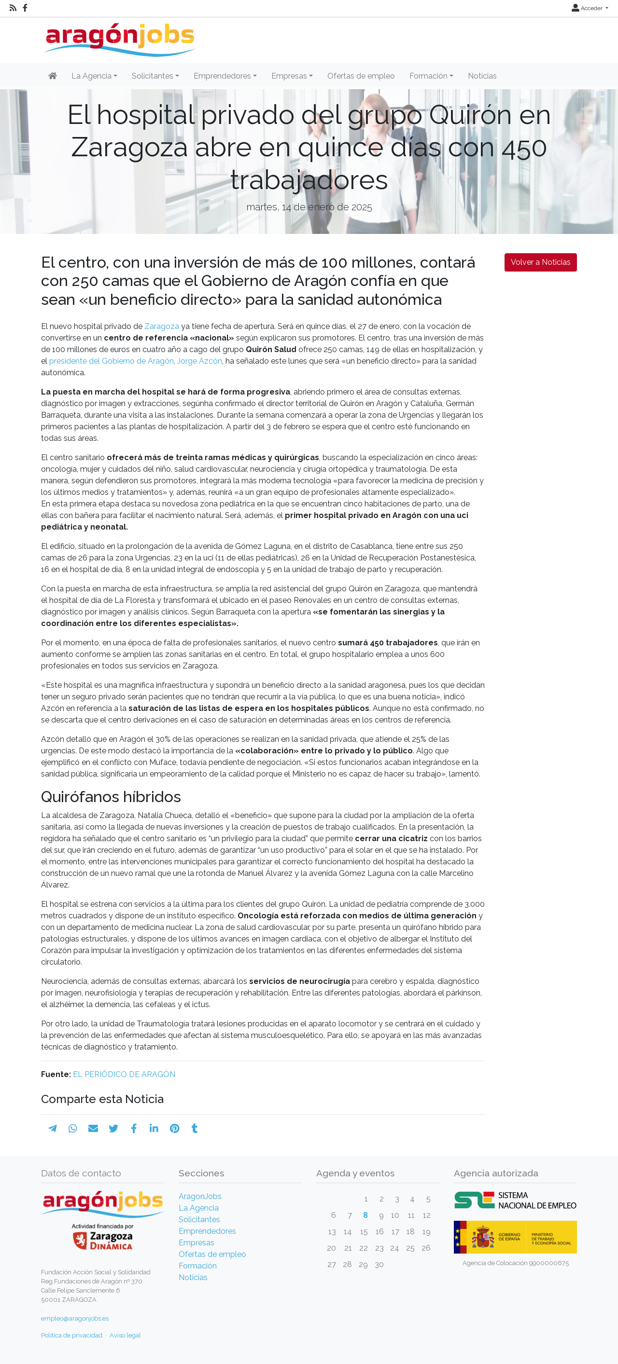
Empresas (196, 1242)
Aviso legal (125, 1335)
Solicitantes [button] (152, 76)
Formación (198, 1265)
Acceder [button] (588, 8)
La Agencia (199, 1208)
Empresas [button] (289, 76)
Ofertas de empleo (361, 76)
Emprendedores (207, 1231)
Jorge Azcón (199, 361)
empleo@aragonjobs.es (75, 1318)
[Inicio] (118, 36)
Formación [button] (428, 76)
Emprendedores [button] (222, 76)
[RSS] (13, 8)
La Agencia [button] (91, 76)
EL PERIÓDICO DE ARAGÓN (124, 1074)
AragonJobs (200, 1196)
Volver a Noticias (541, 262)
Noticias (482, 76)
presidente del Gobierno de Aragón (111, 361)
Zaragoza (161, 326)
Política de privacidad (71, 1335)
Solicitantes (199, 1219)
